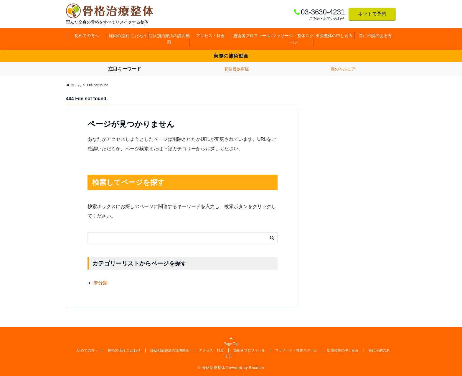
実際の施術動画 (231, 55)
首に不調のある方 (375, 35)
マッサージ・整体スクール (293, 38)
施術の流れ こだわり (128, 35)
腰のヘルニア (343, 69)
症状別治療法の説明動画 (169, 38)
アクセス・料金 (210, 35)
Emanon (256, 368)
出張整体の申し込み (334, 35)
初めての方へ (86, 35)
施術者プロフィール (251, 35)
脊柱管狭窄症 (236, 69)
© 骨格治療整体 (211, 368)
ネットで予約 (372, 13)
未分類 (100, 282)
